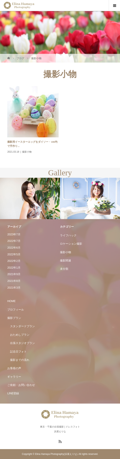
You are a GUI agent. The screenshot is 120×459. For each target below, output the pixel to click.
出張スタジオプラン (22, 343)
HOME (11, 301)
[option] (30, 198)
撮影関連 (65, 260)
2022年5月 (14, 254)
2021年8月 (14, 280)
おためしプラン (19, 334)
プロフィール (15, 309)
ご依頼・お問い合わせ (21, 385)
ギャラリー (14, 376)
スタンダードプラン (22, 326)
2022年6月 (14, 247)
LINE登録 (13, 393)
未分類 (64, 268)
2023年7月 (14, 234)
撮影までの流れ (19, 359)
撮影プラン (14, 317)
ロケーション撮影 (71, 243)
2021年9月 (14, 274)
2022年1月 (14, 267)
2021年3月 (14, 287)
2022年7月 (14, 240)
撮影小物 (65, 252)
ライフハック (68, 235)
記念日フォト (18, 351)
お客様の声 (14, 368)
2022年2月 (14, 260)
